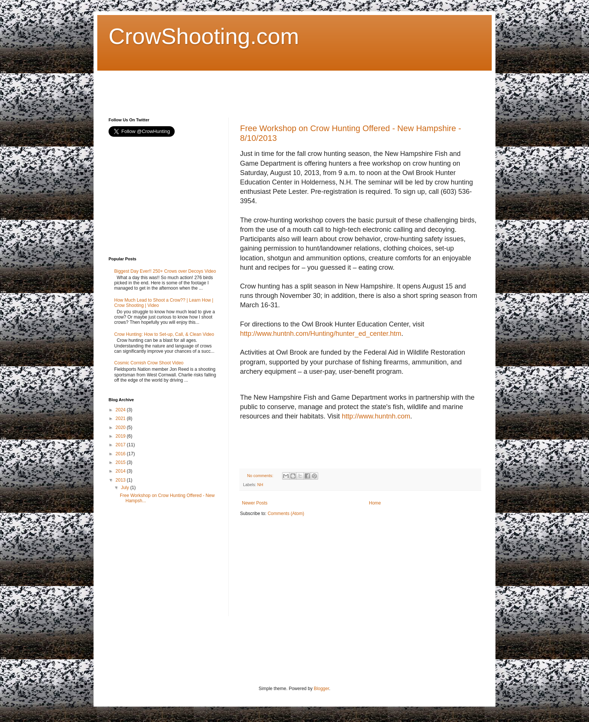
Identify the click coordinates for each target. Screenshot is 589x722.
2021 (121, 418)
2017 (121, 444)
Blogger (321, 688)
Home (375, 503)
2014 (121, 471)
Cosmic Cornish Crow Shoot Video (149, 363)
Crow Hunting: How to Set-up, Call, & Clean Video (164, 334)
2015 (121, 462)
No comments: (261, 475)
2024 (121, 409)
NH (260, 484)
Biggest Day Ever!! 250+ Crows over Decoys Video (165, 271)
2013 (121, 480)
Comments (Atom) (285, 513)
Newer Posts (254, 503)
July (125, 487)
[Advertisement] (245, 87)
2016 (121, 453)
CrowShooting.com (204, 36)
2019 (121, 436)
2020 (121, 427)
